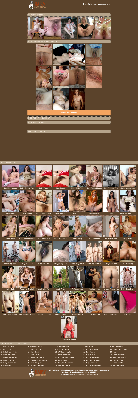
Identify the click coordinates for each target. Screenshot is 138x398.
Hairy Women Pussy (93, 376)
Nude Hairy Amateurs (93, 379)
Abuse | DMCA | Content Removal (87, 393)
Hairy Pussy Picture (120, 368)
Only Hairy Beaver (64, 384)
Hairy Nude (7, 384)
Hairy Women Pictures (93, 384)
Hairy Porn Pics (35, 368)
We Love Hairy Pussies (66, 376)
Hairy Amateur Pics (10, 382)
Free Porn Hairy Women (39, 379)
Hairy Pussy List (36, 382)
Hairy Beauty (35, 371)
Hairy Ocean (35, 373)
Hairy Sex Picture (36, 365)
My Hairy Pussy (118, 384)
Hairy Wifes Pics (118, 382)
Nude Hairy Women (10, 376)
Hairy (115, 371)
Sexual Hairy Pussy (37, 376)
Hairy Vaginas (89, 365)
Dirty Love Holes (9, 373)
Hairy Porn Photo (63, 365)
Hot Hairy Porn (118, 379)
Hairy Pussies (90, 373)
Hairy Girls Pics (8, 379)
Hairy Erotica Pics (119, 373)
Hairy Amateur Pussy (65, 382)
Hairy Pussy (7, 368)
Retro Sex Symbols (119, 376)
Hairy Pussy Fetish (91, 368)
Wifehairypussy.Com (65, 371)
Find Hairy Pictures (37, 384)
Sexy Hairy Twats (64, 373)
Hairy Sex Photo (117, 365)
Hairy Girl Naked (8, 365)
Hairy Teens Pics (91, 382)
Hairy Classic (90, 371)
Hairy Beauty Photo (10, 371)
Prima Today (62, 379)
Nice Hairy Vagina (63, 368)
